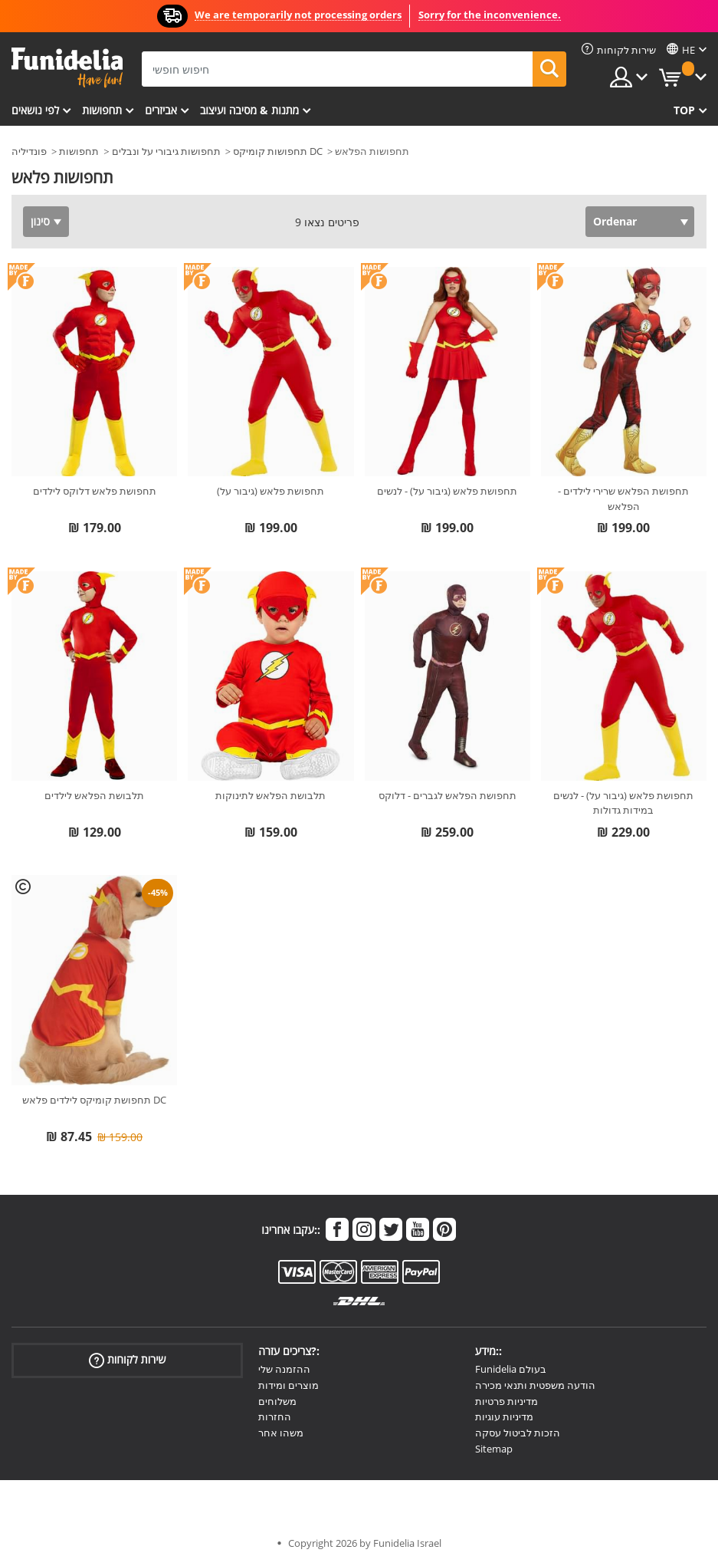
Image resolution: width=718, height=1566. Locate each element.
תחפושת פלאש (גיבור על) (270, 491)
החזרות (274, 1416)
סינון (40, 221)
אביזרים (161, 110)
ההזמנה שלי (284, 1369)
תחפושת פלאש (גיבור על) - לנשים (447, 491)
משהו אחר (280, 1432)
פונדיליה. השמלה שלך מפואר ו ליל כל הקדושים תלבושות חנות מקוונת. (67, 68)
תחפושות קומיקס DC (278, 151)
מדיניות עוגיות (504, 1416)
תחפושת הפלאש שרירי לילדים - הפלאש (623, 498)
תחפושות (102, 110)
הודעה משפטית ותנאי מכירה (535, 1385)
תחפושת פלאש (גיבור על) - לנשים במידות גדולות (623, 803)
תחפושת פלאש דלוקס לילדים (94, 491)
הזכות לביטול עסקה (517, 1432)
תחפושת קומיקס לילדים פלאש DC (94, 1100)
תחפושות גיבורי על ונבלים (166, 151)
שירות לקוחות (127, 1360)
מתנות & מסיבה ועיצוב (249, 110)
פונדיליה (29, 151)
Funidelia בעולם (510, 1369)
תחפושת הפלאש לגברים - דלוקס (447, 795)
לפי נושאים (35, 110)
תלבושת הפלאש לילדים (94, 795)
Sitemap (494, 1449)
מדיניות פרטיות (506, 1401)
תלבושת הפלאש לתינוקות (270, 795)
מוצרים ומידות (288, 1385)
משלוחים (277, 1401)
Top (684, 110)
